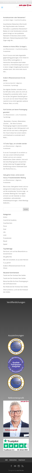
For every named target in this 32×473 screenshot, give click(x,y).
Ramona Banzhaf (10, 83)
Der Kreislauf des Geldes (18, 275)
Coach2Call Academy (20, 20)
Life (4, 232)
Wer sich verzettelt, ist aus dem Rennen (15, 260)
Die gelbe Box (7, 257)
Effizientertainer (10, 49)
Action (5, 217)
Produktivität (6, 51)
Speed (5, 244)
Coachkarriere (7, 223)
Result (5, 241)
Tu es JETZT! (7, 263)
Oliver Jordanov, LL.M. (10, 290)
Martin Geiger (9, 20)
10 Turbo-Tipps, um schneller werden (15, 144)
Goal (4, 229)
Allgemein (19, 83)
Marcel (5, 281)
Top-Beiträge (14, 85)
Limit (17, 115)
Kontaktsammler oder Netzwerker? (14, 17)
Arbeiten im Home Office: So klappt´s (15, 46)
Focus (5, 226)
